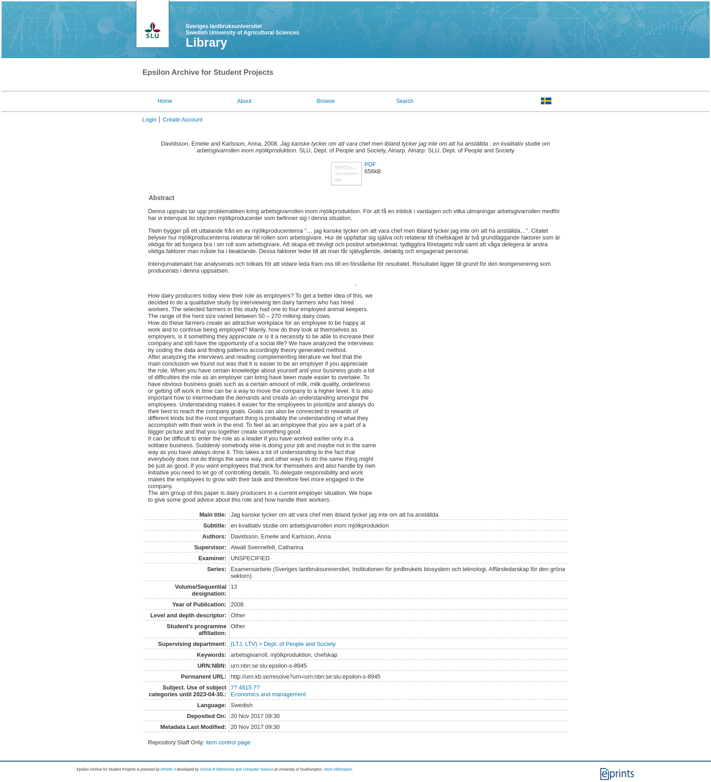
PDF (370, 164)
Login (149, 119)
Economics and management (268, 694)
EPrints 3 (168, 769)
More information (338, 769)
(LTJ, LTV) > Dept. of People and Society (283, 643)
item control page (228, 742)
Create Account (183, 119)
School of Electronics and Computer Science (236, 769)
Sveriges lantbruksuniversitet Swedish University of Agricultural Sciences (242, 29)
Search (405, 101)
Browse (326, 101)
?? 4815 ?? (245, 687)
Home (165, 101)
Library (206, 42)
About (244, 101)
